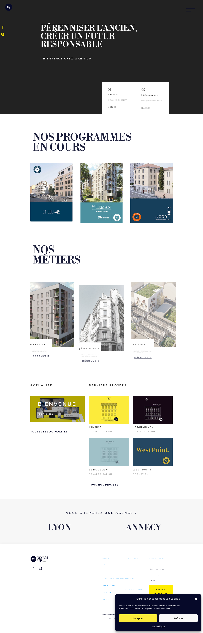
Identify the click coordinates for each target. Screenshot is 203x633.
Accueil (105, 558)
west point (142, 469)
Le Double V (98, 469)
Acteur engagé (109, 585)
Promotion (141, 474)
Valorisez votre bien (113, 578)
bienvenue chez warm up (67, 58)
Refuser (178, 618)
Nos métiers (131, 558)
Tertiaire (130, 578)
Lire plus (45, 414)
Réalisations (108, 571)
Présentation (109, 565)
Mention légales (158, 626)
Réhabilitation (132, 571)
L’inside (95, 427)
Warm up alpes (157, 558)
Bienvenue (56, 404)
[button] (196, 599)
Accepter (138, 618)
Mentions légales (134, 589)
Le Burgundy (143, 427)
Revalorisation (100, 432)
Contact (106, 599)
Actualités (107, 592)
